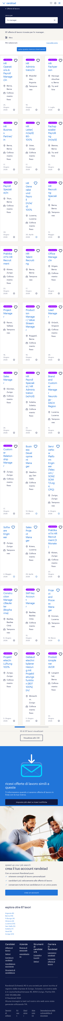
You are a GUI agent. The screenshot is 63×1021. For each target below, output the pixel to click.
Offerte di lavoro (13, 9)
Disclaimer (25, 1013)
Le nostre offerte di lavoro (51, 961)
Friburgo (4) (10, 918)
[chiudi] (55, 20)
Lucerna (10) (10, 924)
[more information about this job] (14, 109)
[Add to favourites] (15, 60)
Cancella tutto (52, 43)
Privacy (17, 1013)
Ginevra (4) (9, 921)
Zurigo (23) (9, 934)
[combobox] (31, 20)
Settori (8, 954)
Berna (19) (9, 916)
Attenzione (33, 1013)
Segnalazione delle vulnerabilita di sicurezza (47, 1013)
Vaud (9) (8, 931)
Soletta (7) (9, 929)
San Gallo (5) (10, 926)
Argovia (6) (9, 913)
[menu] (59, 3)
